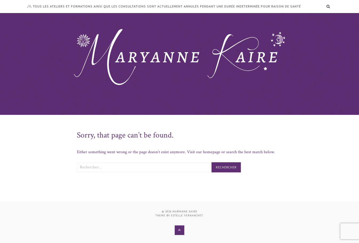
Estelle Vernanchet (187, 215)
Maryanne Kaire (185, 211)
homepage (211, 152)
